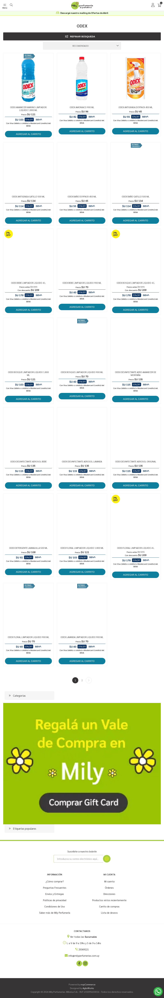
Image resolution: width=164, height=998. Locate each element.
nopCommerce (88, 984)
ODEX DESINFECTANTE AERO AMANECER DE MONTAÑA (135, 373)
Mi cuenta (109, 881)
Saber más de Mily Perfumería (54, 912)
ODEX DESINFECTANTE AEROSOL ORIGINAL (135, 461)
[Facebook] (79, 963)
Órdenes (109, 887)
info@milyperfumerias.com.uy (84, 955)
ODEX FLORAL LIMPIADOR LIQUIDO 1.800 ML (82, 547)
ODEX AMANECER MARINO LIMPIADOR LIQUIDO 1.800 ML (28, 108)
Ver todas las (83, 936)
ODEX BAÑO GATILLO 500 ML (135, 196)
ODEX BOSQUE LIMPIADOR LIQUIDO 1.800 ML (28, 373)
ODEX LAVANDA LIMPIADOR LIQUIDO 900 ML (82, 637)
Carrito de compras (109, 906)
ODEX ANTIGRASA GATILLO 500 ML (28, 196)
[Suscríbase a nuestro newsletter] (78, 858)
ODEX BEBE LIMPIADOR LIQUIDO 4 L (28, 282)
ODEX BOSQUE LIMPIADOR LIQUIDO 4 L (136, 282)
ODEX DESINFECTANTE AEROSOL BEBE (28, 461)
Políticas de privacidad (54, 900)
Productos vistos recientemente (109, 900)
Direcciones (109, 893)
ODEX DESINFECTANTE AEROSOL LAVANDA (82, 461)
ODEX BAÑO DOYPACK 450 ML (82, 196)
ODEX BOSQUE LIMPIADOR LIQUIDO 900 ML (82, 372)
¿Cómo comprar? (55, 881)
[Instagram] (85, 963)
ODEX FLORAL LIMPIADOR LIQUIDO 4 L (135, 547)
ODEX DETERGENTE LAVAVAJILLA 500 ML (28, 547)
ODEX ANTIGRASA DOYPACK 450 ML (136, 107)
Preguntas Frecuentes (54, 887)
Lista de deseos (109, 912)
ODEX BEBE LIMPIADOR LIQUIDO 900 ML (81, 282)
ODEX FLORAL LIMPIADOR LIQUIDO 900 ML (28, 637)
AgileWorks (88, 988)
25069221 (83, 949)
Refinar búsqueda (82, 36)
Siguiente (89, 680)
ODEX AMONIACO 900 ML (82, 107)
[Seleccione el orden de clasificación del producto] (82, 46)
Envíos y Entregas (54, 893)
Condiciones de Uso (54, 906)
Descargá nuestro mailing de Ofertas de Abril (84, 12)
